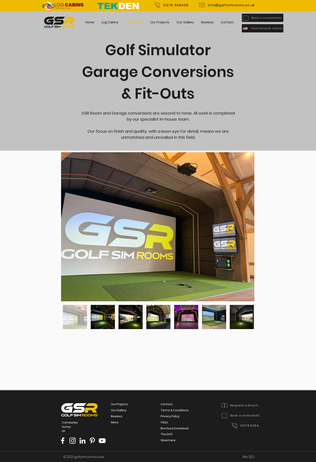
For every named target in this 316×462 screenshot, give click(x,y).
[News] (114, 423)
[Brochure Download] (174, 429)
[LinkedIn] (82, 440)
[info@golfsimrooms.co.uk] (227, 5)
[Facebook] (62, 440)
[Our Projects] (119, 404)
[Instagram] (72, 440)
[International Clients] (262, 28)
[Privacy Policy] (170, 416)
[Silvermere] (168, 440)
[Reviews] (116, 416)
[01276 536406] (171, 5)
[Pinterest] (92, 440)
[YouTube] (102, 440)
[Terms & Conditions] (175, 410)
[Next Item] (247, 227)
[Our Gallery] (118, 410)
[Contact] (167, 404)
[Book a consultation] (262, 18)
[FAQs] (164, 423)
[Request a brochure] (242, 405)
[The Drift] (167, 434)
